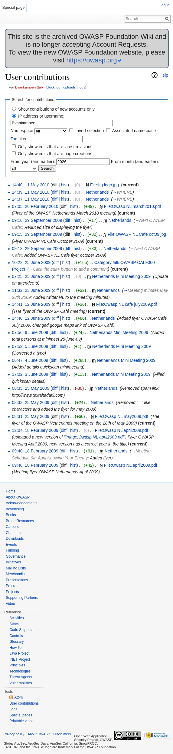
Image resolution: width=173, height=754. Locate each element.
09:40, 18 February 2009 (35, 451)
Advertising (15, 509)
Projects (12, 592)
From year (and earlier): (33, 161)
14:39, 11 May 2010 (30, 192)
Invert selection (89, 130)
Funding (12, 550)
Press (10, 586)
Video (10, 604)
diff (54, 192)
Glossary (16, 641)
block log (53, 87)
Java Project (19, 653)
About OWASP (18, 497)
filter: (19, 138)
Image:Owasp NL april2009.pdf (94, 437)
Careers (12, 527)
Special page (13, 7)
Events (11, 544)
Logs (13, 709)
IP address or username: (41, 116)
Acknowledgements (21, 503)
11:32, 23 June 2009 (31, 290)
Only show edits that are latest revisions (55, 146)
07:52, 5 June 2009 (30, 346)
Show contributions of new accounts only (56, 109)
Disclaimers (62, 734)
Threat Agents (20, 677)
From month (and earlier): (135, 161)
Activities (16, 618)
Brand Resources (20, 521)
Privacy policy (14, 734)
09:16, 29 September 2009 (37, 220)
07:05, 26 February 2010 (35, 206)
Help (163, 75)
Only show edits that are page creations (55, 153)
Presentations (17, 580)
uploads (69, 87)
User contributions (24, 703)
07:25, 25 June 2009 (31, 276)
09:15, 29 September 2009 (37, 234)
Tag (14, 138)
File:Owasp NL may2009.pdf (121, 416)
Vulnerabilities (20, 683)
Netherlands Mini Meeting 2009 (121, 276)
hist (64, 184)
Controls (16, 636)
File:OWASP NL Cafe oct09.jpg (137, 234)
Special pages (20, 715)
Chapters (13, 533)
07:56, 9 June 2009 (30, 332)
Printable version (22, 721)
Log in (164, 5)
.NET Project (19, 659)
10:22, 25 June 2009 (31, 262)
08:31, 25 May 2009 (30, 416)
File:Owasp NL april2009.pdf (121, 430)
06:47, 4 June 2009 (30, 360)
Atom (18, 697)
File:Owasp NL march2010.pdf (132, 206)
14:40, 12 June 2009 (31, 318)
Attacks (15, 624)
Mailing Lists (16, 568)
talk (40, 87)
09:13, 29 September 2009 (37, 248)
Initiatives (13, 562)
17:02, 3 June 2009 (30, 374)
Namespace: (22, 130)
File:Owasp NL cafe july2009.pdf (126, 304)
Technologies (20, 671)
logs (82, 87)
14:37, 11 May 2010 (30, 199)
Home (10, 491)
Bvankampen (25, 87)
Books (11, 515)
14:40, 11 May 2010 (30, 184)
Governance (15, 556)
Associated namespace (134, 130)
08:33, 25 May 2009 (30, 402)
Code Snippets (21, 630)
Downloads (15, 538)
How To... (16, 648)
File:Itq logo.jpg (104, 184)
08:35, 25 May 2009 (30, 388)
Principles (17, 665)
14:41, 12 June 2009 (31, 304)
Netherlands (97, 192)
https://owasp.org (91, 60)
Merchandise (16, 574)
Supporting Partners (22, 598)
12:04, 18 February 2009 (35, 430)
